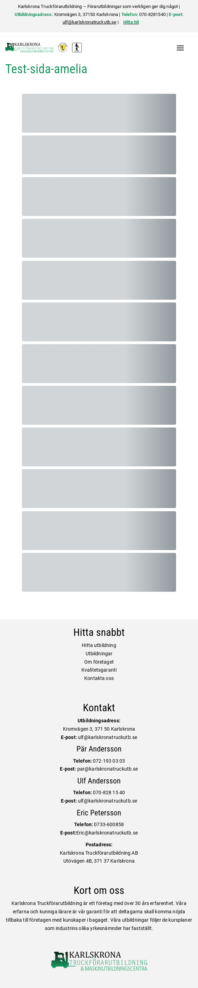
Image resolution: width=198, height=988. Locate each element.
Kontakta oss (99, 678)
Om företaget (99, 662)
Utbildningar (99, 653)
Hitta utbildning (99, 645)
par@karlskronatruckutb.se (107, 769)
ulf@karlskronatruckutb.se (90, 22)
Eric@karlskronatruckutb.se (107, 833)
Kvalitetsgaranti (99, 670)
